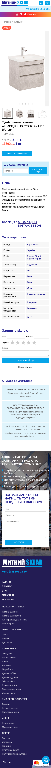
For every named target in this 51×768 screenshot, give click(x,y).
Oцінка (5, 342)
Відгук (5, 348)
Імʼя (4, 337)
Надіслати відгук (25, 360)
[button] (19, 104)
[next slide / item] (47, 68)
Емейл (29, 337)
